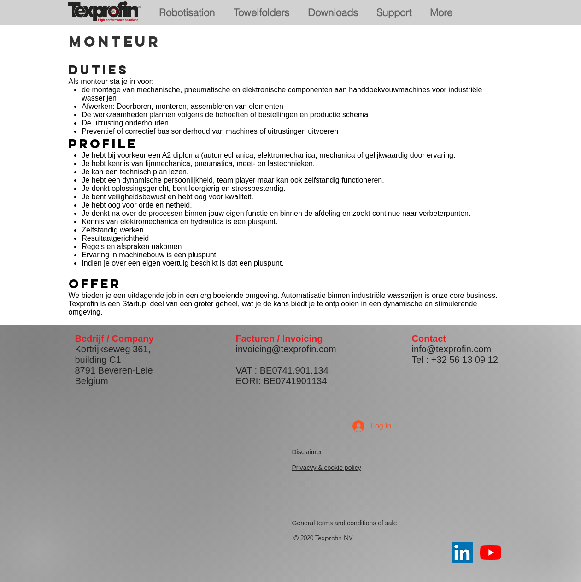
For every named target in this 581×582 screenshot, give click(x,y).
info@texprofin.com (452, 349)
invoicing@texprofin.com (286, 349)
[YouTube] (490, 552)
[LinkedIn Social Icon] (462, 552)
